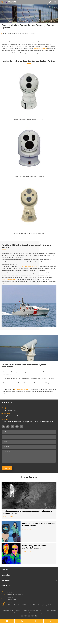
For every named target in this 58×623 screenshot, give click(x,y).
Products (10, 33)
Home (4, 33)
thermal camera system (9, 279)
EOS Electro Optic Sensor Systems (24, 33)
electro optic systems (40, 49)
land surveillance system (21, 389)
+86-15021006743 (10, 410)
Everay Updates (29, 477)
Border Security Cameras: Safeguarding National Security (38, 524)
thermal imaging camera (29, 266)
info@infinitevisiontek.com (12, 416)
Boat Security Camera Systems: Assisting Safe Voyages (35, 547)
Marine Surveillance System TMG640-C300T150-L (29, 233)
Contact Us (6, 586)
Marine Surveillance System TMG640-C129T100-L (29, 120)
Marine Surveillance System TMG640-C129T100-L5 (29, 177)
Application (6, 575)
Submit (7, 468)
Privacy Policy (27, 613)
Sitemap (16, 613)
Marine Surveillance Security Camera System (16, 35)
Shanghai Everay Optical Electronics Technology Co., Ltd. (27, 611)
